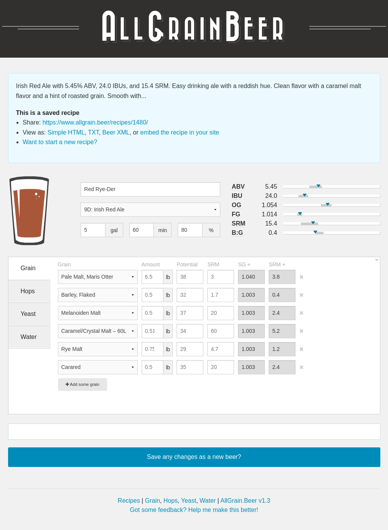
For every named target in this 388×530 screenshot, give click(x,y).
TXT (93, 132)
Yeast (188, 500)
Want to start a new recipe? (60, 142)
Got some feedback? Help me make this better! (194, 510)
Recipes (129, 500)
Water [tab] (29, 337)
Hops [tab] (28, 291)
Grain (152, 500)
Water (208, 500)
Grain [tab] (28, 268)
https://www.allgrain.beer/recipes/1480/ (95, 122)
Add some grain (83, 384)
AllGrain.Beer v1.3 (245, 500)
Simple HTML (66, 132)
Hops (170, 500)
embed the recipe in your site (179, 132)
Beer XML (116, 132)
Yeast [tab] (28, 314)
